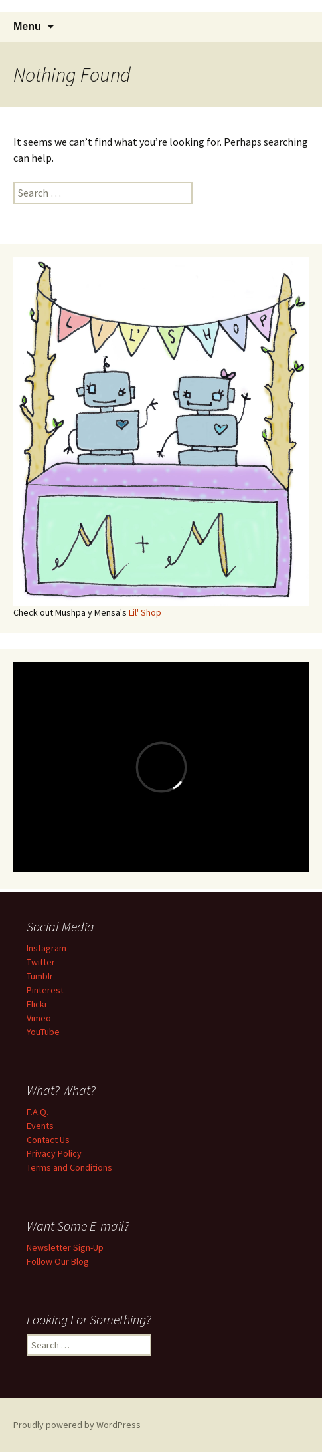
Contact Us (48, 1140)
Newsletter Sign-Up (65, 1247)
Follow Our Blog (58, 1261)
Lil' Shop (145, 612)
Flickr (37, 1004)
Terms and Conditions (69, 1167)
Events (40, 1126)
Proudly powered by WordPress (77, 1425)
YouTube (43, 1032)
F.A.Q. (37, 1112)
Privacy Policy (54, 1153)
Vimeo (39, 1018)
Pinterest (45, 990)
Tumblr (40, 976)
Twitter (41, 962)
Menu (27, 26)
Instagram (46, 948)
